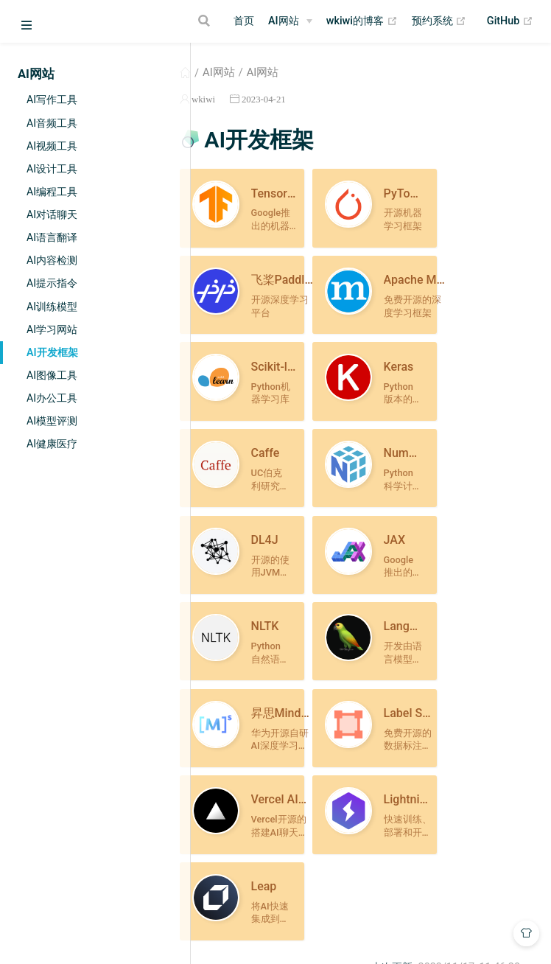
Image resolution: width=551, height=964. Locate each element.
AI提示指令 (52, 283)
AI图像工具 (52, 375)
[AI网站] (290, 21)
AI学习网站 (52, 329)
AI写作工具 (52, 99)
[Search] (206, 20)
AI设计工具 (52, 169)
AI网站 (283, 21)
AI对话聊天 (52, 214)
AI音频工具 (52, 123)
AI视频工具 (52, 146)
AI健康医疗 (52, 444)
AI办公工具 (52, 398)
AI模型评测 (52, 421)
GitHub (510, 21)
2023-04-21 (308, 99)
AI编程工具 (52, 192)
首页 (244, 21)
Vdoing (305, 926)
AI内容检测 (52, 260)
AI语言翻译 (52, 237)
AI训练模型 (52, 306)
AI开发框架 (52, 352)
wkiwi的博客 (362, 21)
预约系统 (439, 21)
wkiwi (247, 99)
